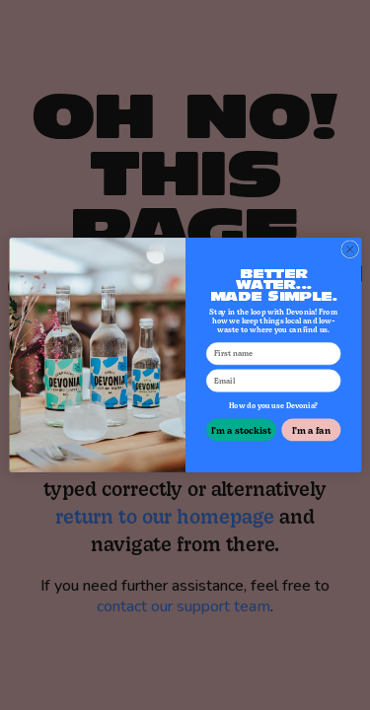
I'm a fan (310, 429)
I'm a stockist (240, 429)
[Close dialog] (349, 249)
